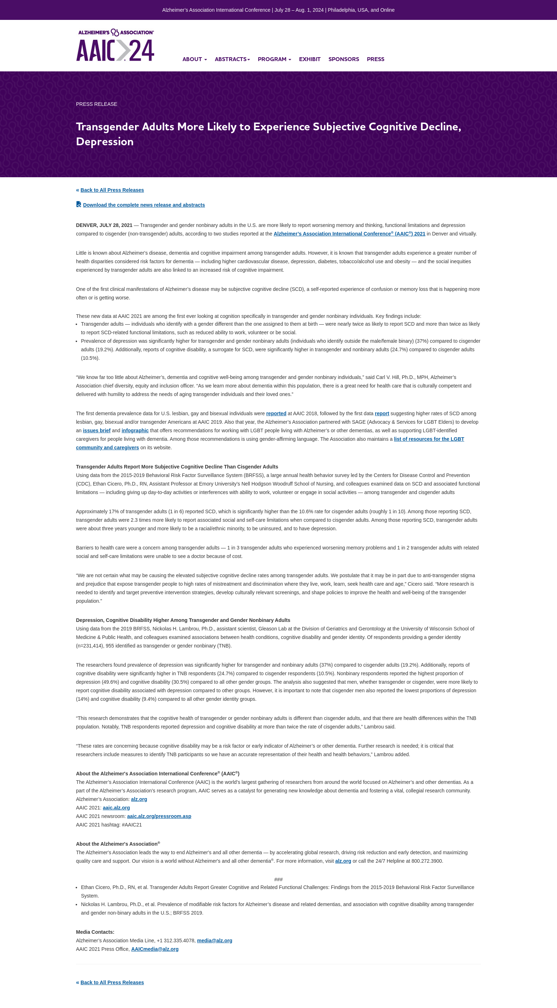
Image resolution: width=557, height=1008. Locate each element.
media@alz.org (214, 940)
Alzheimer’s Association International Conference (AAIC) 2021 (349, 234)
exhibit (310, 59)
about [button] (195, 59)
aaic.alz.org (116, 808)
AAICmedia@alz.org (154, 949)
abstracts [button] (232, 59)
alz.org (139, 799)
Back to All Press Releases (112, 190)
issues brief (96, 430)
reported (276, 413)
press (375, 59)
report (382, 413)
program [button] (274, 59)
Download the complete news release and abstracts (144, 205)
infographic (134, 430)
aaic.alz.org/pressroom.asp (159, 816)
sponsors (344, 59)
